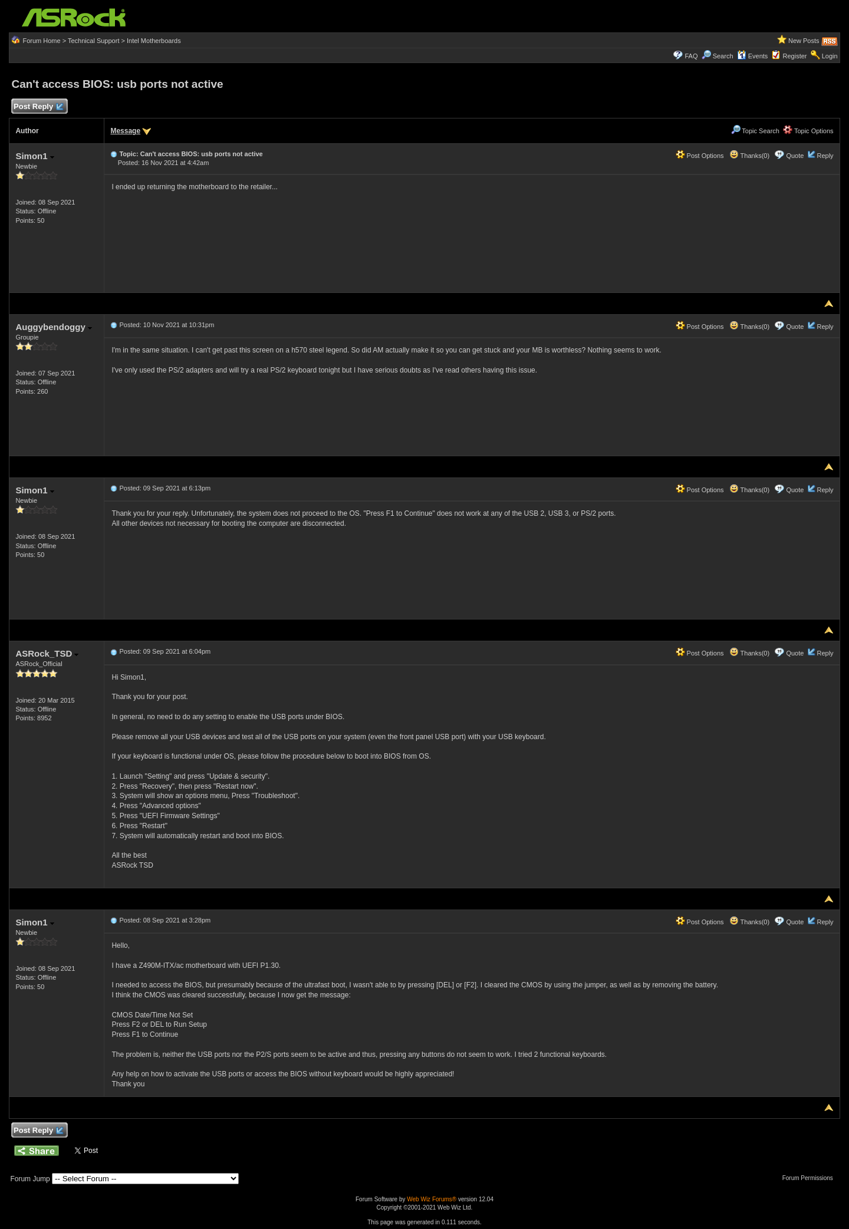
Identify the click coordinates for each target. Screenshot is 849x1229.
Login (830, 56)
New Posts (804, 40)
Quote (795, 155)
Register (795, 56)
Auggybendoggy (53, 327)
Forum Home (41, 40)
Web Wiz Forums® (431, 1199)
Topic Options (808, 130)
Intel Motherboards (154, 40)
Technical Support (93, 40)
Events (752, 56)
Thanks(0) (749, 155)
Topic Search (755, 130)
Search (723, 56)
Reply (825, 155)
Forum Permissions (810, 1178)
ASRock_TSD (46, 653)
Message (125, 131)
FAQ (691, 56)
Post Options (700, 155)
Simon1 (34, 156)
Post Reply (37, 107)
